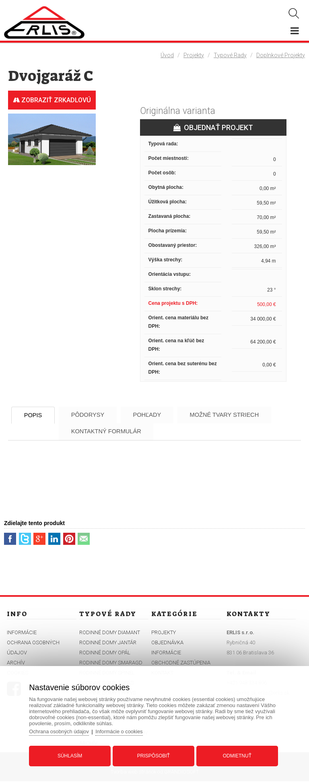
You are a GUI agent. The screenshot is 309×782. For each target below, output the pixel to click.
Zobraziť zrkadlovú (52, 100)
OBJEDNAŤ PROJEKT (213, 127)
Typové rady (230, 55)
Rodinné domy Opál (104, 653)
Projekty (193, 55)
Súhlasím (71, 755)
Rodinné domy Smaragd (110, 663)
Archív (16, 663)
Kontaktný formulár (114, 431)
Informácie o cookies (122, 731)
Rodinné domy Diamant (109, 633)
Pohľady (158, 415)
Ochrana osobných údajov (61, 731)
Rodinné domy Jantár (107, 643)
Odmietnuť (236, 755)
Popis (36, 415)
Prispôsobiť (153, 755)
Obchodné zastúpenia (180, 663)
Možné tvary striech (240, 415)
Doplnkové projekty (280, 55)
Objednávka (167, 643)
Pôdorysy (95, 415)
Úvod (167, 55)
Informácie (22, 633)
